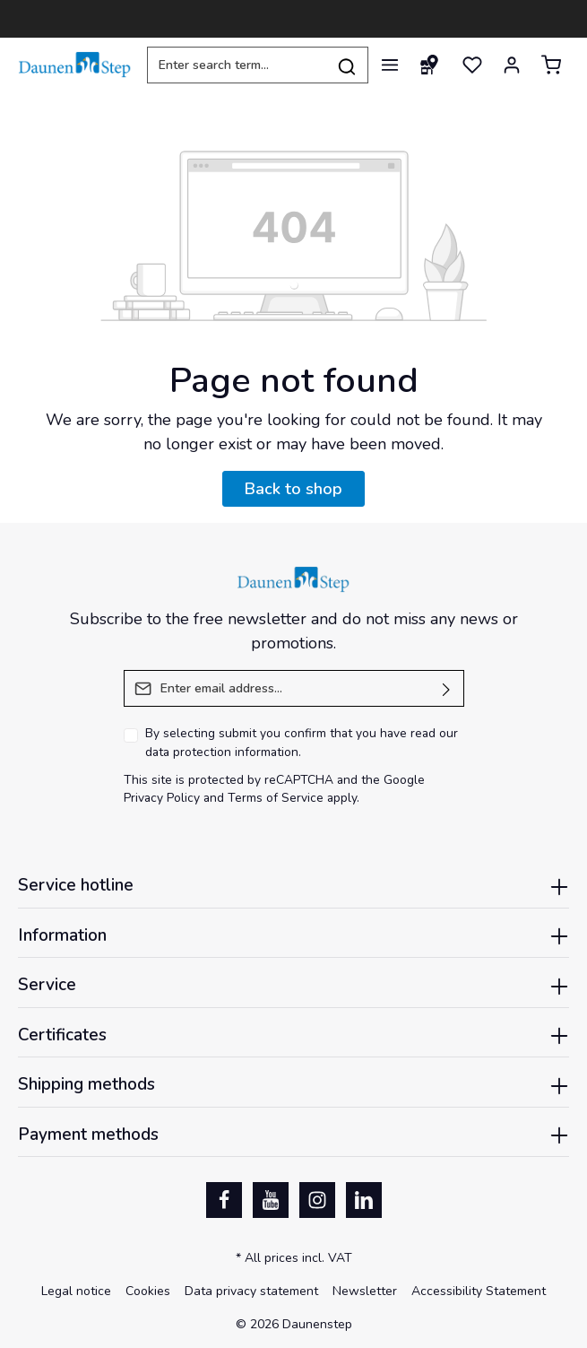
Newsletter (364, 1291)
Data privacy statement (251, 1291)
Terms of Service (276, 797)
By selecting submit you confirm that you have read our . (301, 743)
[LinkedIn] (364, 1200)
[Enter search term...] (236, 65)
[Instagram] (317, 1200)
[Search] (347, 65)
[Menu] (390, 65)
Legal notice (76, 1291)
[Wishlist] (472, 65)
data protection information (221, 752)
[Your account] (512, 65)
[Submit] (446, 688)
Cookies (147, 1291)
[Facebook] (224, 1200)
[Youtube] (271, 1200)
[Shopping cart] (551, 65)
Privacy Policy (162, 797)
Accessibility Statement (478, 1291)
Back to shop (293, 489)
